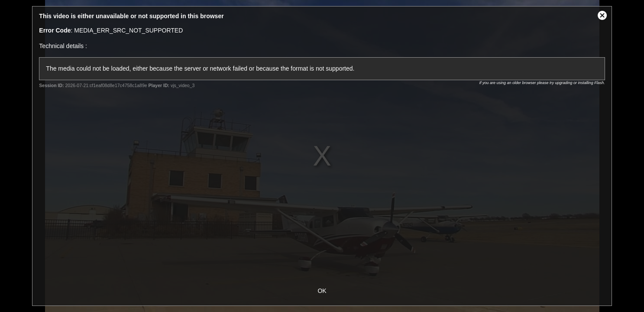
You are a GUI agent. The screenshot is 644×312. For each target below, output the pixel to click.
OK (321, 290)
